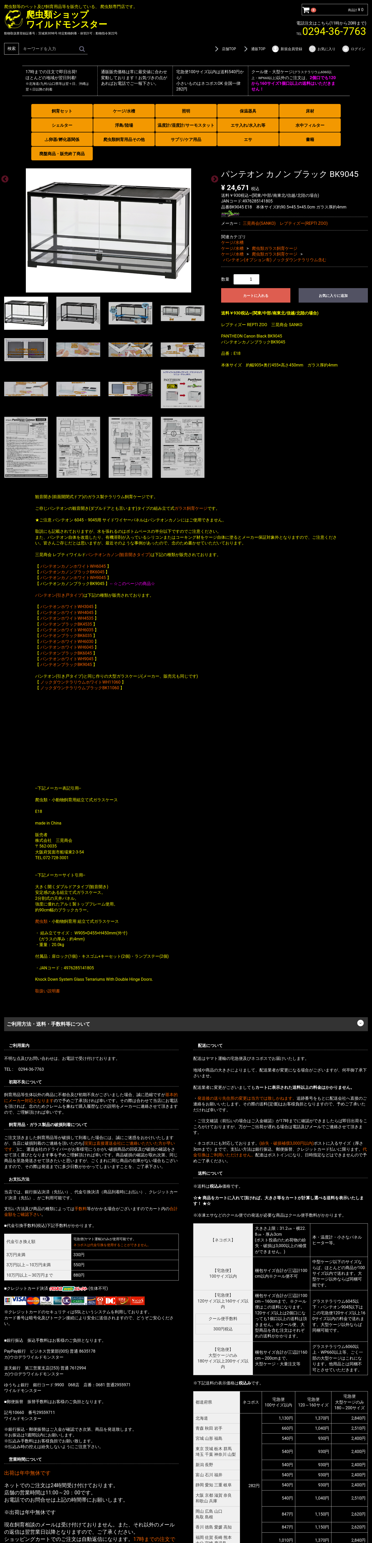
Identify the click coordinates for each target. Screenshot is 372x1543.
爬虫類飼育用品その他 (124, 139)
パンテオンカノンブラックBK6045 (72, 572)
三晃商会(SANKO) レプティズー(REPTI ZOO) (285, 223)
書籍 (310, 139)
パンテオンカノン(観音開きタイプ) (118, 554)
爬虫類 (41, 921)
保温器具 (248, 111)
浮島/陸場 (124, 125)
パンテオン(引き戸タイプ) (59, 595)
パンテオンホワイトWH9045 (67, 658)
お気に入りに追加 (333, 295)
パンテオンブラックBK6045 (66, 652)
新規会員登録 (287, 49)
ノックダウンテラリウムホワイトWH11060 (80, 681)
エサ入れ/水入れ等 (248, 125)
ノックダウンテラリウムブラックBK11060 (79, 687)
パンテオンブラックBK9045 (66, 664)
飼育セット (62, 111)
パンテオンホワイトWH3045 (67, 606)
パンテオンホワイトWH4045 (67, 612)
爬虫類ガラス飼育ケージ (274, 248)
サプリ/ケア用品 (186, 139)
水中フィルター (310, 125)
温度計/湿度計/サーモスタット (186, 125)
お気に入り (322, 49)
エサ (248, 139)
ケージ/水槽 (124, 111)
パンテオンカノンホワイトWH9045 (73, 577)
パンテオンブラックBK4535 (66, 623)
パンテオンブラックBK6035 (66, 635)
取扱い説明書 (47, 990)
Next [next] (213, 177)
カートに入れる (255, 295)
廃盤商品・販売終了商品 (62, 153)
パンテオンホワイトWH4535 (67, 618)
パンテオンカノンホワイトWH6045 (73, 566)
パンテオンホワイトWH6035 (67, 629)
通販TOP (253, 49)
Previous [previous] (3, 177)
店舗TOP (224, 49)
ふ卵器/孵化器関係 (62, 139)
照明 (186, 111)
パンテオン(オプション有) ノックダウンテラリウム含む (274, 259)
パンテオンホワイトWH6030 (67, 641)
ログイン (353, 49)
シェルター (62, 125)
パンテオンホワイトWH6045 (67, 647)
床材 (310, 111)
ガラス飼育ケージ (190, 508)
